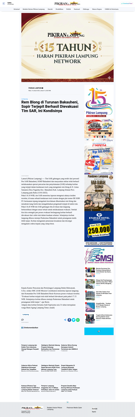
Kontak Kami (93, 409)
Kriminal (17, 9)
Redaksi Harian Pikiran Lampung (34, 9)
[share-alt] (65, 320)
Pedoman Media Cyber (74, 408)
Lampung (24, 99)
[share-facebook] (69, 320)
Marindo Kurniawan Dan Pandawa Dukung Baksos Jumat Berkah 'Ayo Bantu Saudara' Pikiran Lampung (103, 270)
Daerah (50, 9)
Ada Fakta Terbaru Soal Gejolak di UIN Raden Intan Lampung (104, 293)
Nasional (77, 9)
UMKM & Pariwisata (111, 9)
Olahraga (86, 9)
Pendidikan (59, 9)
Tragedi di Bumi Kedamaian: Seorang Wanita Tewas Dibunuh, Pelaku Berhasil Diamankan (104, 316)
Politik (68, 9)
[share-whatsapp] (78, 320)
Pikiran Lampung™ (25, 412)
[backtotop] (67, 402)
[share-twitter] (73, 320)
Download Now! (127, 3)
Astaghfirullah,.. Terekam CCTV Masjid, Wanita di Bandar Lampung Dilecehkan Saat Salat (103, 305)
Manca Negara (97, 9)
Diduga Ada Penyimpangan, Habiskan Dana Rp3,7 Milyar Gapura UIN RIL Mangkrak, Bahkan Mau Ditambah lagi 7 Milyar (104, 281)
